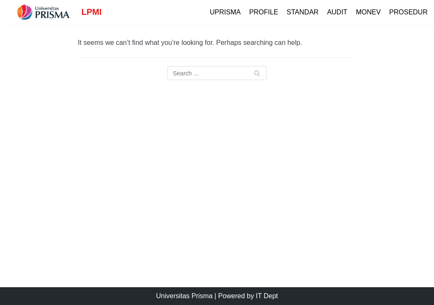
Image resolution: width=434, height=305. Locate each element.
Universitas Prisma (184, 295)
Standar (302, 12)
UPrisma (225, 12)
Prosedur (408, 12)
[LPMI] (54, 12)
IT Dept (267, 295)
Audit (337, 12)
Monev (368, 12)
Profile (263, 12)
